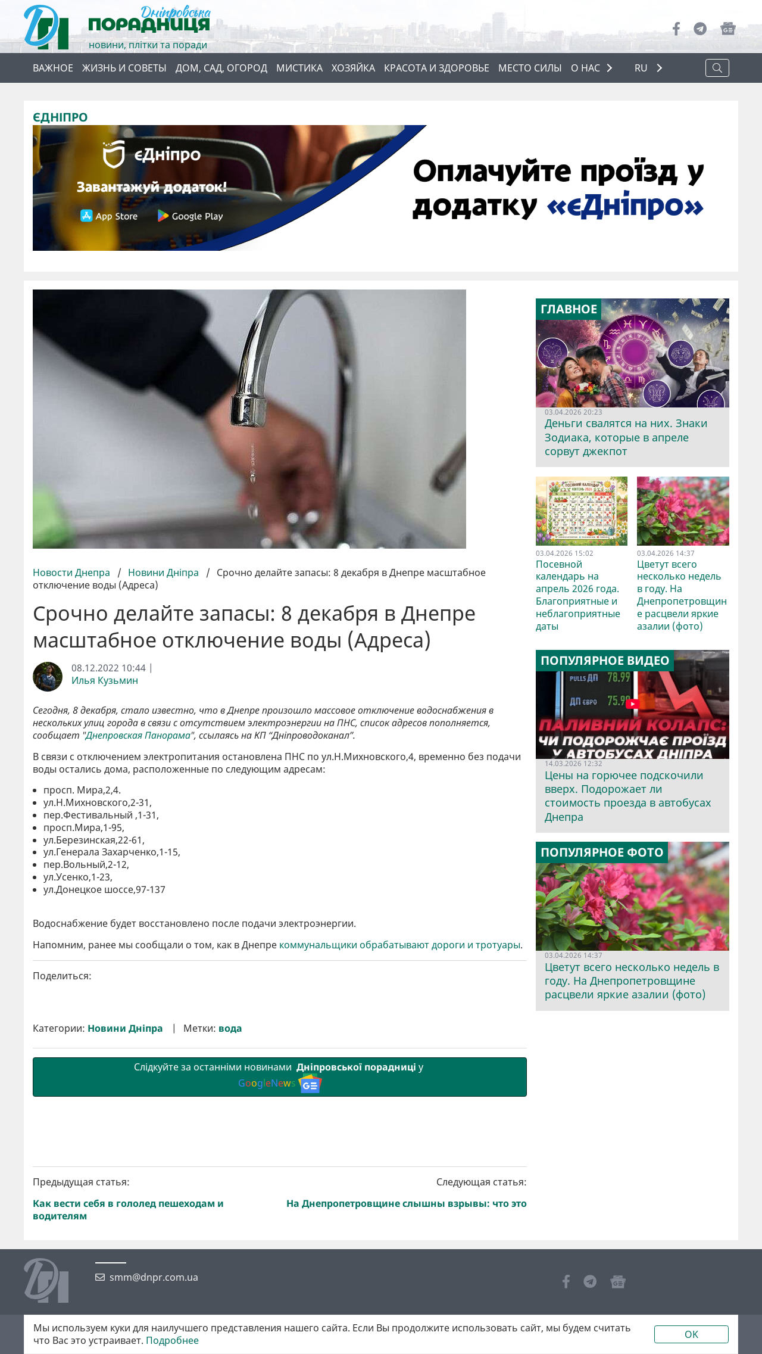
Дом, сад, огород (221, 67)
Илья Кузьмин (104, 680)
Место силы (530, 67)
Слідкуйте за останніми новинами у (280, 1277)
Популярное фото (602, 852)
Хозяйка (353, 67)
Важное (53, 67)
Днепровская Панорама (138, 735)
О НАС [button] (585, 67)
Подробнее (172, 1340)
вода (230, 1229)
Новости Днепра (73, 572)
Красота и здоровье (436, 67)
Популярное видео (605, 660)
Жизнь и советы (124, 67)
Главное (569, 309)
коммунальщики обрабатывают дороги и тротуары (399, 1146)
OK (691, 1334)
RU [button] (642, 68)
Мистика (299, 67)
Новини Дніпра (163, 572)
